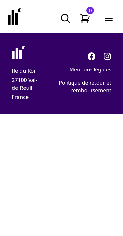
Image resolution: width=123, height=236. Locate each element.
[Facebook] (91, 56)
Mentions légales (90, 69)
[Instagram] (107, 56)
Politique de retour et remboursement (85, 86)
